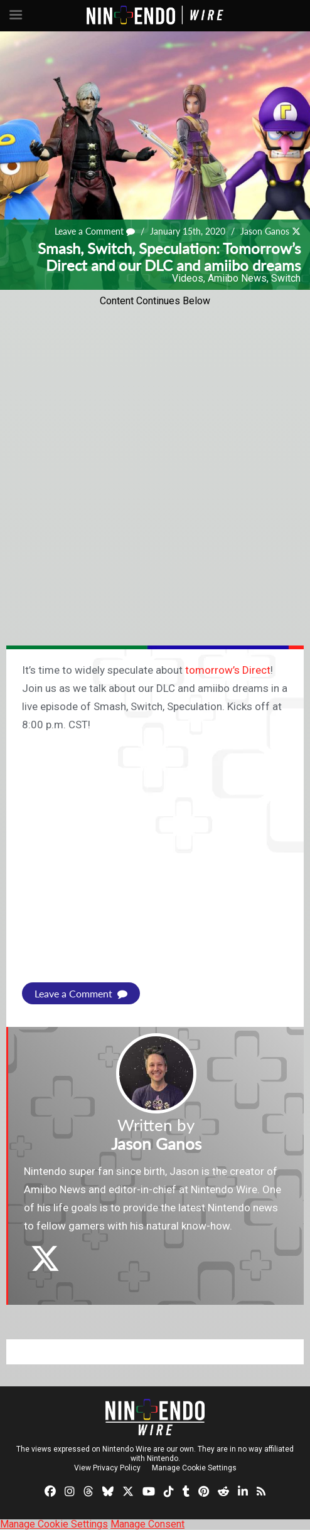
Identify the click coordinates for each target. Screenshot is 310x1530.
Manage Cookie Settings (194, 1468)
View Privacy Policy (107, 1468)
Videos (187, 278)
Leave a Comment (95, 231)
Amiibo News (237, 278)
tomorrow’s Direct (227, 670)
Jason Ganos (264, 231)
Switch (286, 278)
